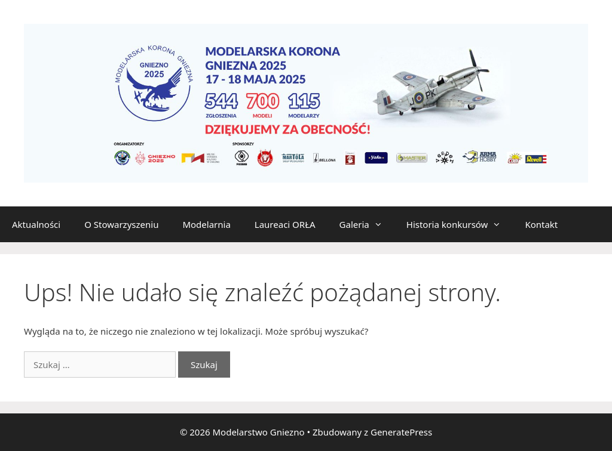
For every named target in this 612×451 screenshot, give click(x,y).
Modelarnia (206, 224)
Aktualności (36, 224)
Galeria (366, 224)
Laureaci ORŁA (285, 224)
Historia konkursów (459, 224)
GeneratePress (401, 432)
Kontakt (541, 224)
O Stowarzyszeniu (121, 224)
